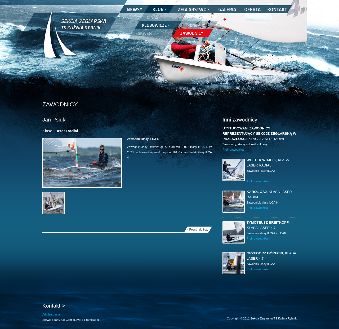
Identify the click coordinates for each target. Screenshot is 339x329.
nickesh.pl (291, 323)
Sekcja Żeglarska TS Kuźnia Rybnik (74, 37)
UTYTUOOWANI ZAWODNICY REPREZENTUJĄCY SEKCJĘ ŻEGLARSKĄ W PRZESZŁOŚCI (259, 133)
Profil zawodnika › (234, 149)
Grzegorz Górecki (265, 253)
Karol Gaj (257, 192)
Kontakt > (53, 306)
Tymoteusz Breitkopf (268, 222)
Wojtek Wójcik (261, 160)
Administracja (51, 314)
